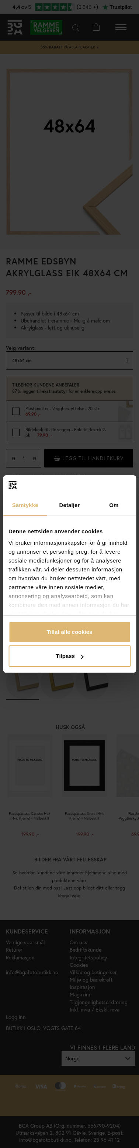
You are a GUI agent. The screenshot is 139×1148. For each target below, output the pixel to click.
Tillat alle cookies (70, 632)
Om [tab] (113, 505)
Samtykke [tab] (25, 505)
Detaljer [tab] (69, 505)
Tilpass (70, 656)
